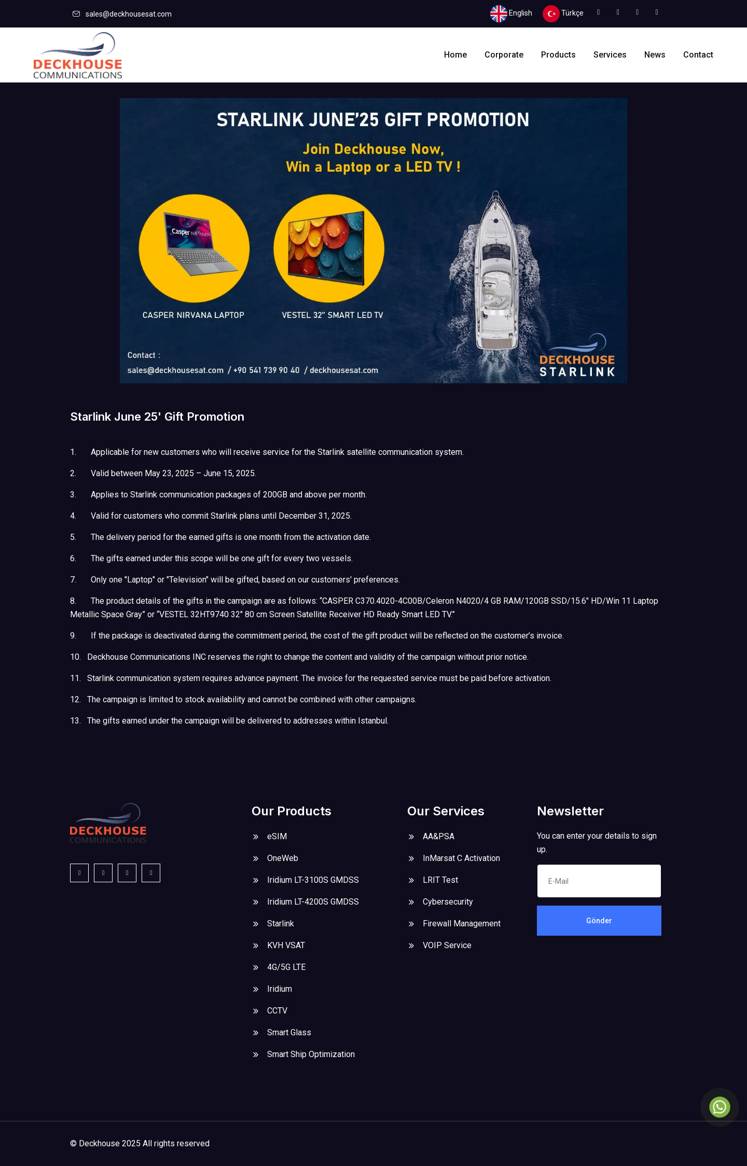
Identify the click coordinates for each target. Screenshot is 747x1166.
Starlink (280, 923)
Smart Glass (289, 1032)
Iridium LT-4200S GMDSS (313, 902)
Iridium (279, 989)
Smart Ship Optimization (311, 1054)
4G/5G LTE (286, 967)
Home (455, 55)
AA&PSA (438, 836)
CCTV (277, 1011)
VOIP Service (447, 945)
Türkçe (563, 13)
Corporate (504, 55)
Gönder (599, 921)
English (511, 13)
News (655, 55)
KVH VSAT (286, 945)
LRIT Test (440, 880)
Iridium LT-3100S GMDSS (313, 880)
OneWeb (282, 858)
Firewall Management (462, 923)
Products (558, 55)
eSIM (277, 836)
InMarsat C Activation (461, 858)
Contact (698, 55)
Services (610, 55)
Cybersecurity (448, 902)
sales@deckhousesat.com (129, 14)
